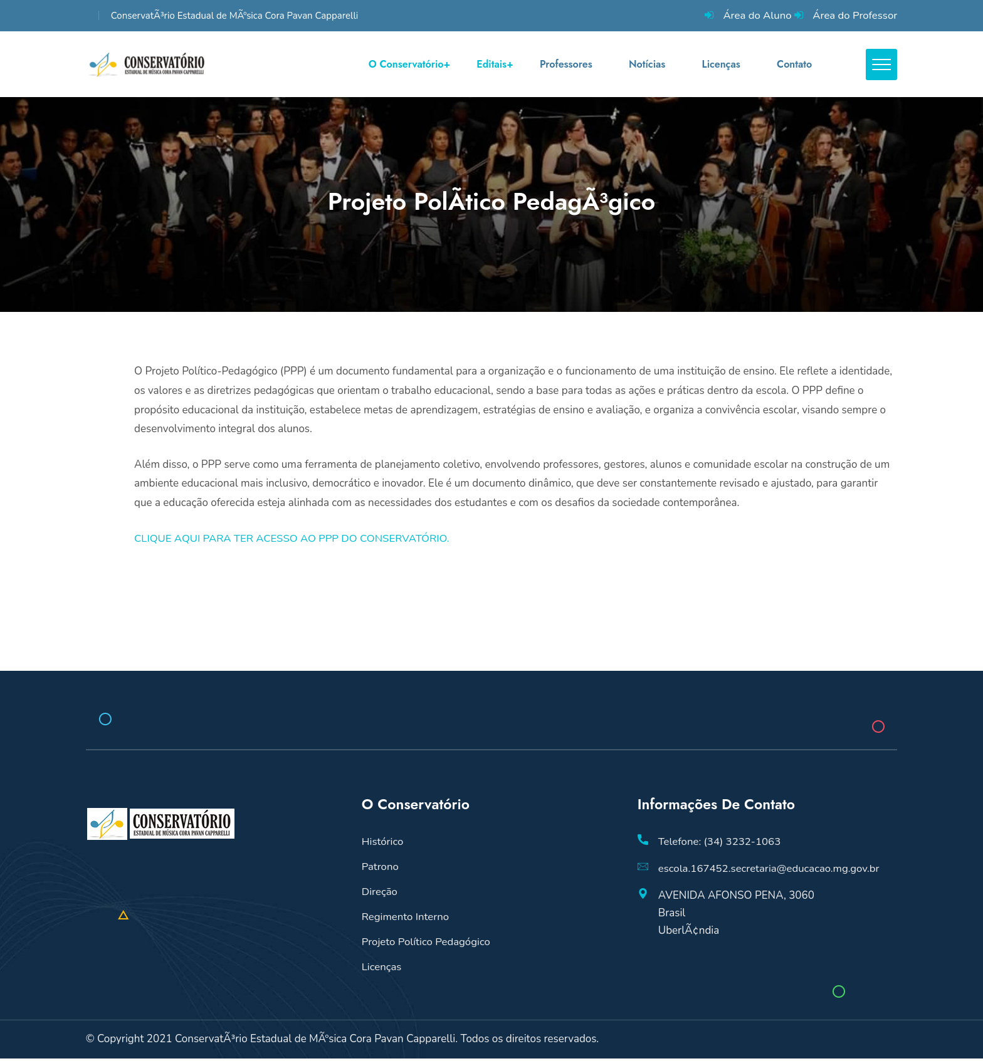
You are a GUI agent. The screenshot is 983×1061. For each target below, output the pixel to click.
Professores (565, 65)
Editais (491, 65)
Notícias (646, 65)
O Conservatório (406, 65)
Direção (380, 895)
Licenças (720, 65)
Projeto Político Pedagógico (427, 945)
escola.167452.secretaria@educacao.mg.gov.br (770, 871)
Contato (793, 65)
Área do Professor (854, 15)
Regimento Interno (406, 920)
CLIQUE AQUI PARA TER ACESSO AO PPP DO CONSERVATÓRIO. (294, 541)
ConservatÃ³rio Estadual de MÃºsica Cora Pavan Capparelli (235, 15)
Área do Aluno (756, 15)
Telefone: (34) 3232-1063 (720, 844)
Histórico (383, 844)
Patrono (380, 869)
